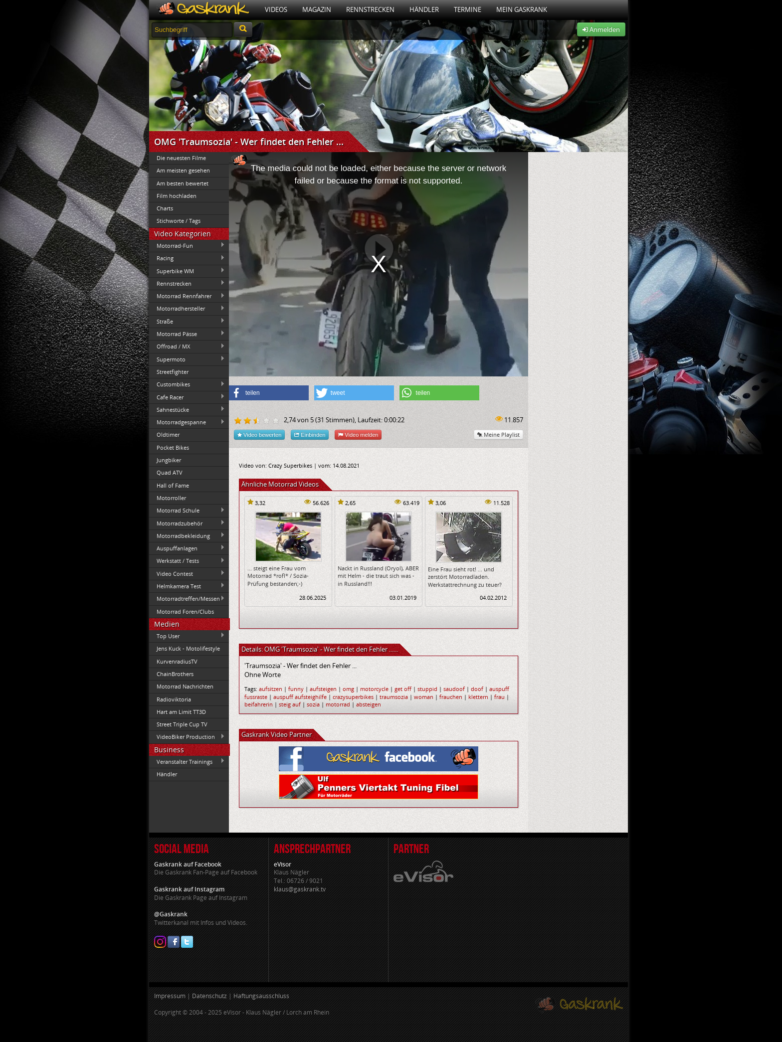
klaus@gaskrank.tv (300, 889)
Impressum (170, 996)
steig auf (290, 704)
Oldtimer (168, 434)
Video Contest (187, 573)
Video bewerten (259, 434)
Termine (467, 9)
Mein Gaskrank (521, 9)
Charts (165, 208)
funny (296, 689)
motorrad (338, 704)
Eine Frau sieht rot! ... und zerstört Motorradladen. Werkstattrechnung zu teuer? (465, 576)
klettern (478, 696)
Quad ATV (170, 472)
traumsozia (394, 696)
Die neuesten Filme (181, 158)
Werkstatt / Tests (187, 561)
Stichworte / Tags (178, 220)
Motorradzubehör (187, 523)
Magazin (316, 9)
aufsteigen (323, 689)
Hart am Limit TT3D (181, 711)
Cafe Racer (187, 397)
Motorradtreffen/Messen (187, 599)
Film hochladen (176, 195)
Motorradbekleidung (187, 535)
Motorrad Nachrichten (185, 686)
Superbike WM (187, 271)
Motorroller (171, 498)
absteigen (368, 704)
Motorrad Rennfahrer (187, 296)
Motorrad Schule (187, 511)
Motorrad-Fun (187, 245)
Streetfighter (173, 371)
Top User (187, 636)
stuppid (427, 689)
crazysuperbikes (353, 696)
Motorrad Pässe (187, 334)
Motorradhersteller (187, 309)
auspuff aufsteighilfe (300, 696)
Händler (424, 9)
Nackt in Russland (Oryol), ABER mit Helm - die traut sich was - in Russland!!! (378, 575)
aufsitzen (270, 689)
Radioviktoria (174, 699)
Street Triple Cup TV (182, 724)
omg (348, 689)
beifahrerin (258, 704)
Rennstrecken (370, 9)
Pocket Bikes (173, 447)
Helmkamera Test (187, 586)
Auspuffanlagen (187, 548)
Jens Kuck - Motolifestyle (188, 648)
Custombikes (187, 384)
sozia (313, 704)
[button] (269, 392)
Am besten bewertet (182, 183)
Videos (276, 9)
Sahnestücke (187, 409)
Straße (187, 321)
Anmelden (601, 29)
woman (423, 696)
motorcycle (374, 689)
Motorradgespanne (187, 422)
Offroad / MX (187, 346)
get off (402, 689)
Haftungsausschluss (261, 996)
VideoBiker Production (187, 737)
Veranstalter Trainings (187, 761)
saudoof (454, 689)
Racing (187, 258)
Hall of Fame (173, 485)
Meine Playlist (498, 434)
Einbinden (309, 434)
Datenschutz (209, 996)
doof (477, 689)
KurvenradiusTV (177, 661)
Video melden (358, 434)
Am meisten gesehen (183, 170)
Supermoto (187, 359)
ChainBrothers (175, 674)
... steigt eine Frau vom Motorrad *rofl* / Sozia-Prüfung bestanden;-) (278, 575)
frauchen (450, 696)
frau (499, 696)
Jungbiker (169, 460)
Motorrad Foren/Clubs (185, 611)
